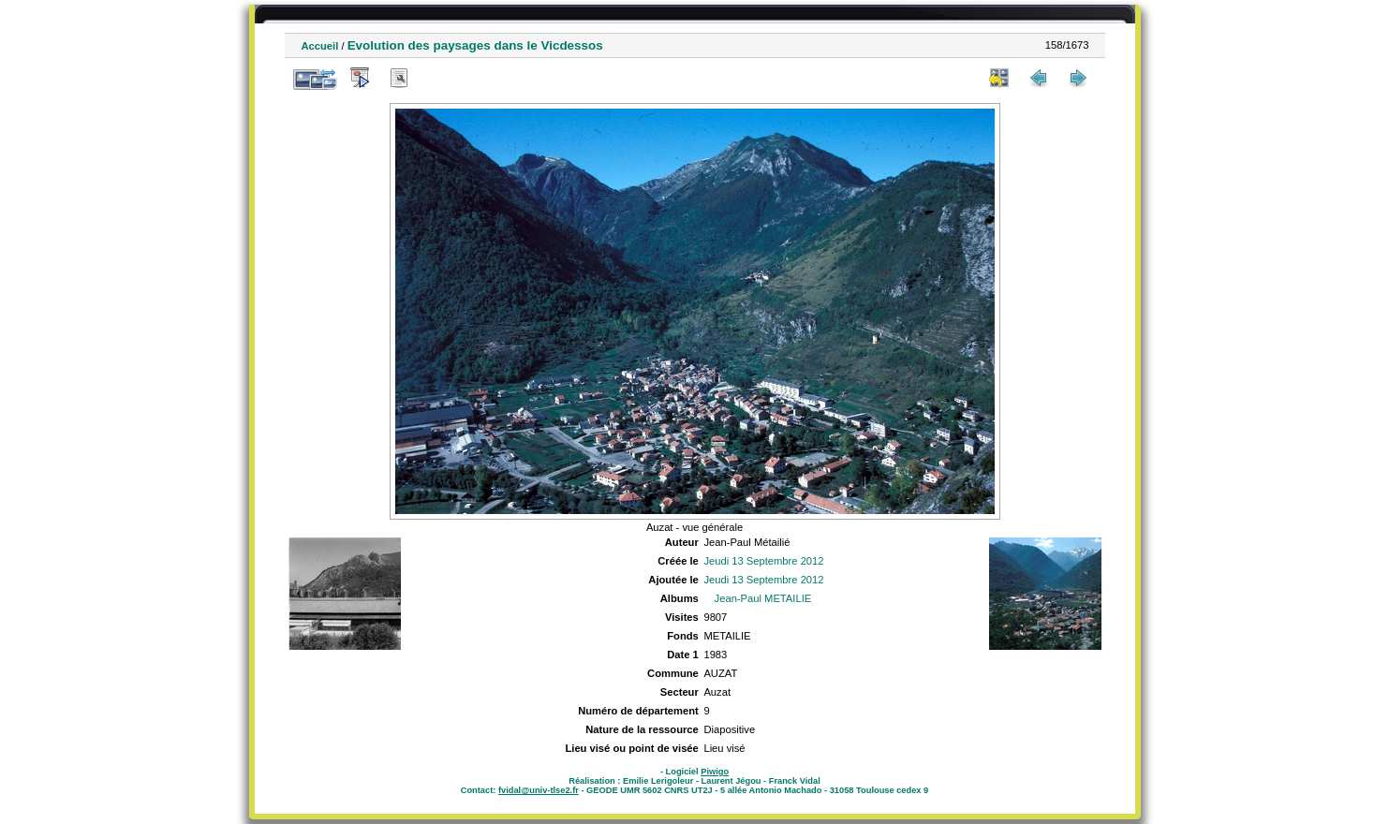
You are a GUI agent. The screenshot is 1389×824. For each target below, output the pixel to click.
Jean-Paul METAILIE (763, 598)
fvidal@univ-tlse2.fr (538, 790)
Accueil (320, 46)
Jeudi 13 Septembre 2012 (763, 560)
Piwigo (715, 771)
